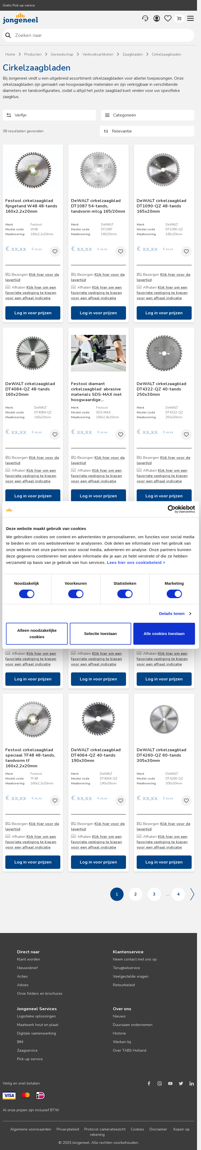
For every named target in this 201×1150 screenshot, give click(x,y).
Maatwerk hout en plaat (37, 1024)
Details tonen (171, 613)
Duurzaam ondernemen (132, 1024)
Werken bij (122, 1041)
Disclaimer (158, 1129)
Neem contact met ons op (135, 959)
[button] (190, 18)
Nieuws (119, 1016)
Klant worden (28, 959)
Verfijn (20, 115)
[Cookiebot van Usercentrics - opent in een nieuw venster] (171, 509)
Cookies (137, 1129)
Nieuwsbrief (27, 967)
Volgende (192, 894)
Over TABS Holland (129, 1050)
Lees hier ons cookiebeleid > (136, 562)
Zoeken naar (8, 35)
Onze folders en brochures (39, 993)
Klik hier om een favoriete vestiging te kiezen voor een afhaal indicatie (30, 293)
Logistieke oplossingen (36, 1016)
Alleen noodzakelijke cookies (37, 633)
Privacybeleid (68, 1129)
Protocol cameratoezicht (104, 1129)
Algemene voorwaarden (30, 1129)
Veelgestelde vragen (130, 976)
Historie (119, 1033)
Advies (23, 985)
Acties (22, 976)
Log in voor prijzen (33, 313)
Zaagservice (27, 1050)
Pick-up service (30, 1059)
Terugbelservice (126, 967)
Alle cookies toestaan (164, 633)
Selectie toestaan (100, 633)
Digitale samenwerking (36, 1033)
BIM (20, 1041)
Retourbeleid (124, 985)
